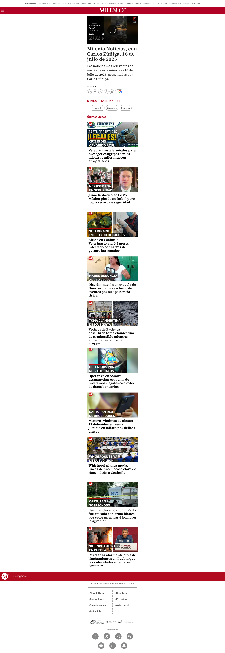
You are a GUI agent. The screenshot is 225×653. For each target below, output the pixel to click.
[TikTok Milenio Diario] (112, 645)
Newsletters (97, 593)
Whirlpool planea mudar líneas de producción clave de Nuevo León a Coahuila (112, 469)
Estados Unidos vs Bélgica (49, 3)
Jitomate (126, 108)
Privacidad (122, 599)
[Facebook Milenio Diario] (95, 636)
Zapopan (112, 108)
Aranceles (97, 108)
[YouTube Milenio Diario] (101, 645)
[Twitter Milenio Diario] (107, 636)
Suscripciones (98, 605)
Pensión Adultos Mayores (105, 3)
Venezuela (66, 3)
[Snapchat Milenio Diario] (124, 645)
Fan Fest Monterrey (172, 3)
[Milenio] (112, 10)
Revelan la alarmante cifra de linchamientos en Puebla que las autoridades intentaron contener (112, 560)
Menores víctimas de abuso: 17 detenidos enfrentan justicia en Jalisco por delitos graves (112, 426)
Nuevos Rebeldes (125, 3)
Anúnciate (95, 611)
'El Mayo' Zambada (143, 3)
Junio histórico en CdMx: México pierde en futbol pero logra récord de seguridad (112, 199)
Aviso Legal (122, 605)
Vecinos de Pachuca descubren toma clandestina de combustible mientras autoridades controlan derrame (111, 336)
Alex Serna (157, 3)
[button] (2, 11)
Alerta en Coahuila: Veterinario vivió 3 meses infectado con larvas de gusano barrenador (109, 245)
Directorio (122, 593)
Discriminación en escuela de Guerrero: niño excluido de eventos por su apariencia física (112, 290)
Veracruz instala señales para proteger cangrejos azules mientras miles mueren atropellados (112, 155)
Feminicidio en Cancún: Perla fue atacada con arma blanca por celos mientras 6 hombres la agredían (113, 515)
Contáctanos (97, 599)
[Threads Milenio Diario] (130, 636)
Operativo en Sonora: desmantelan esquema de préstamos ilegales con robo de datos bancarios (111, 381)
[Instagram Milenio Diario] (118, 636)
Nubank (76, 3)
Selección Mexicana (191, 3)
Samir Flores (87, 3)
